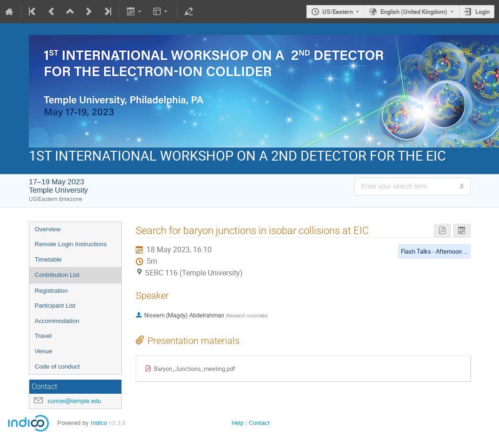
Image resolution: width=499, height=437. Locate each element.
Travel (43, 335)
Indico (99, 423)
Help (238, 423)
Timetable (48, 259)
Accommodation (57, 320)
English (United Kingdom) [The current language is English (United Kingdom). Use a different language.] (413, 11)
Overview (48, 229)
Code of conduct (57, 366)
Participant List (55, 305)
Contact (259, 423)
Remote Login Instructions (71, 244)
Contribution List (57, 274)
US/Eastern (337, 11)
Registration (51, 290)
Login (482, 11)
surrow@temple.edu (74, 401)
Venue (44, 351)
